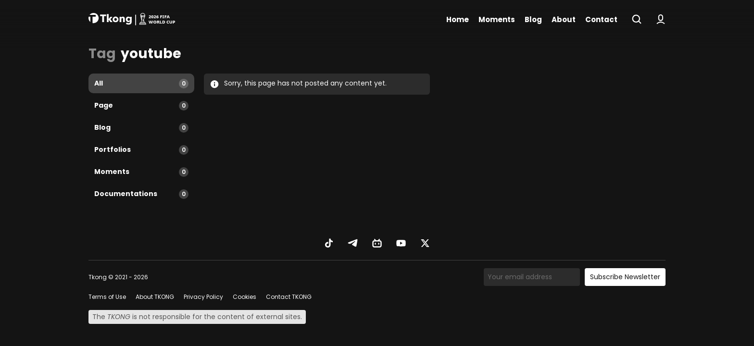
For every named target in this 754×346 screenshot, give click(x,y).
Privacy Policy (203, 297)
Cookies (244, 297)
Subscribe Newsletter (625, 277)
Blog (533, 19)
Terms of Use (107, 297)
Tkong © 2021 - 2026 (118, 277)
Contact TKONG (289, 297)
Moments (496, 19)
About (564, 19)
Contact (601, 19)
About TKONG (155, 297)
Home (457, 19)
